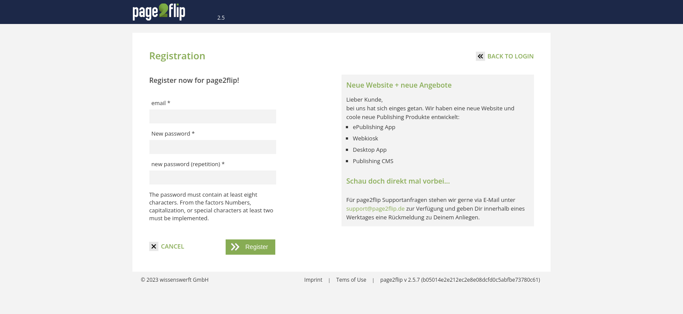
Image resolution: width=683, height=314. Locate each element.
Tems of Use (352, 279)
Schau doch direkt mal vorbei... (398, 181)
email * (160, 103)
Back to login (505, 56)
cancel (166, 246)
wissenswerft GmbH (184, 279)
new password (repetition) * (188, 164)
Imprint (314, 279)
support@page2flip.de (375, 208)
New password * (173, 133)
